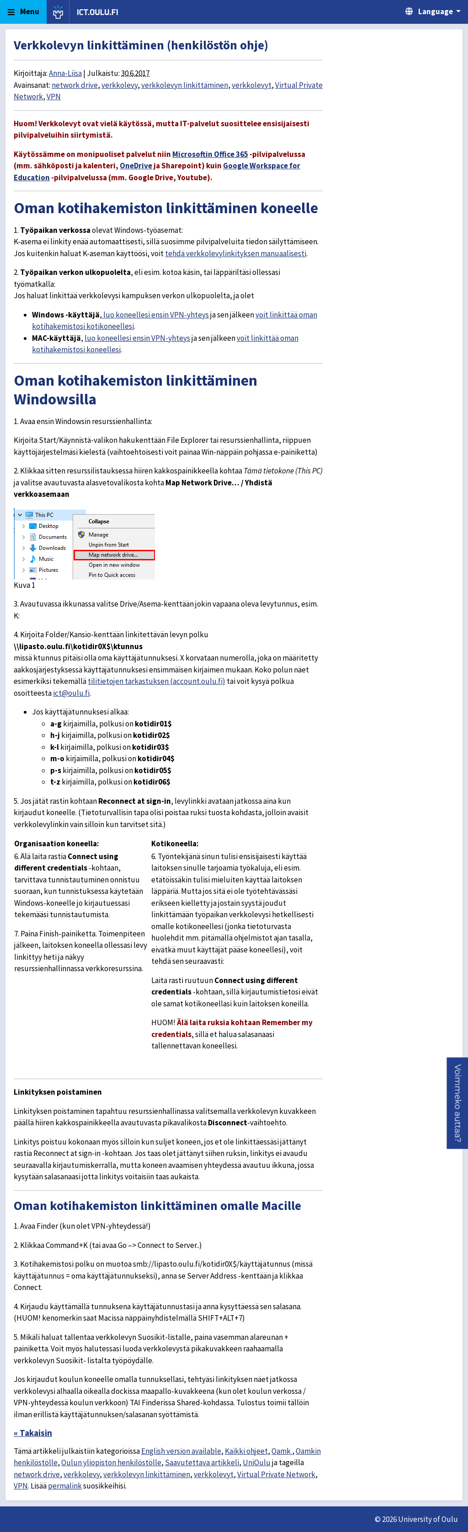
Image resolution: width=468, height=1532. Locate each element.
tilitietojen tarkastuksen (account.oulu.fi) (156, 681)
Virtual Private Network (276, 1474)
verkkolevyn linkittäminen (184, 85)
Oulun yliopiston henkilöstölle (111, 1462)
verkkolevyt (251, 85)
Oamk (281, 1451)
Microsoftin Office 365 (210, 154)
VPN (54, 96)
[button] (457, 1103)
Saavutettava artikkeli (202, 1462)
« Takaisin (33, 1432)
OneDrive (136, 166)
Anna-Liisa (65, 73)
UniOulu (257, 1462)
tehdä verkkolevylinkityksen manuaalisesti (235, 253)
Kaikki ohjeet (246, 1451)
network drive (75, 85)
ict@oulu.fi (71, 693)
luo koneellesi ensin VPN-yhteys (155, 315)
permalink (65, 1486)
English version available (181, 1451)
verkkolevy (119, 85)
